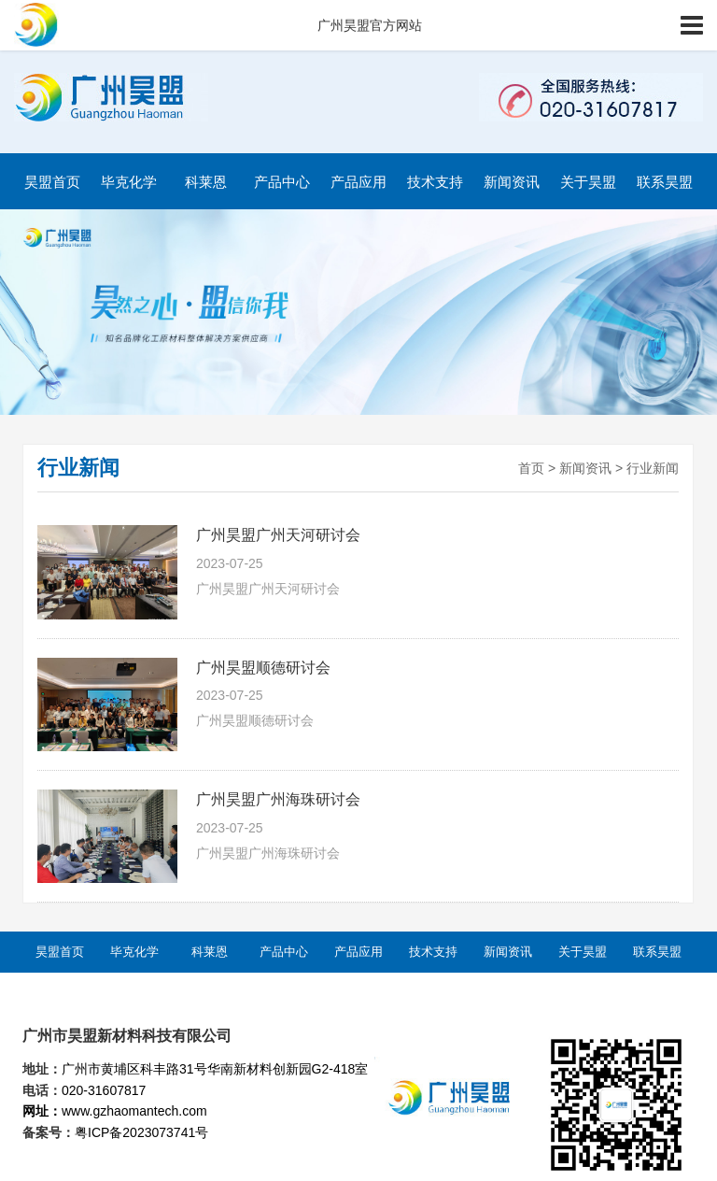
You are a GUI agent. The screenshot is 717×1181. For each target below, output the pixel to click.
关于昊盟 (588, 182)
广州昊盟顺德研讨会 (263, 668)
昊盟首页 (52, 182)
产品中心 (282, 182)
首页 (531, 468)
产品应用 (358, 182)
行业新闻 (652, 468)
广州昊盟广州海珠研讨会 (278, 799)
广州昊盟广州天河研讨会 (278, 535)
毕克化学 (129, 182)
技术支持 (435, 182)
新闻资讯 (512, 182)
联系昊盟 (665, 182)
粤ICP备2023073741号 (141, 1132)
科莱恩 (206, 182)
